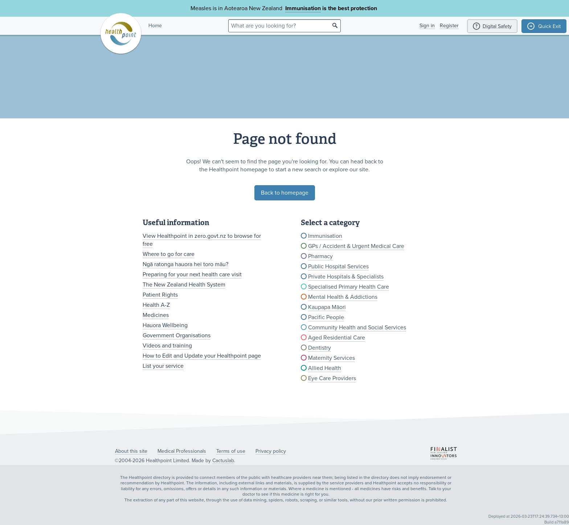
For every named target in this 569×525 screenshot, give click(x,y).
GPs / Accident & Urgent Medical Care (356, 246)
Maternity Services (331, 358)
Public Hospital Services (338, 266)
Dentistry (319, 347)
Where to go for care (169, 254)
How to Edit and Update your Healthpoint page (202, 355)
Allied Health (324, 368)
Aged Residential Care (336, 337)
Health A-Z (156, 305)
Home (155, 26)
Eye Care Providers (332, 378)
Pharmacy (320, 256)
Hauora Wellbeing (165, 325)
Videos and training (167, 345)
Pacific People (326, 317)
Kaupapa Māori (327, 307)
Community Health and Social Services (357, 327)
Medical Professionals (181, 451)
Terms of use (230, 451)
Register (449, 26)
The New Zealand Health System (184, 284)
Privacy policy (270, 451)
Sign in (427, 26)
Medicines (156, 315)
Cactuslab (223, 460)
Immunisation (303, 8)
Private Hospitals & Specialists (346, 276)
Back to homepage (284, 192)
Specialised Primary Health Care (348, 286)
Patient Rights (160, 294)
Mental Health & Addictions (342, 297)
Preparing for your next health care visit (192, 274)
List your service (163, 366)
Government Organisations (176, 335)
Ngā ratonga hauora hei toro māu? (185, 264)
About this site (131, 451)
